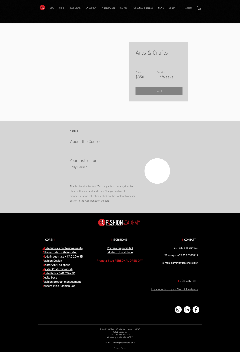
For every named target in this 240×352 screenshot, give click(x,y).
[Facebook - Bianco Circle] (195, 309)
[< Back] (79, 130)
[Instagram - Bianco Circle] (178, 309)
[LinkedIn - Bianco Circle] (187, 309)
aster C (49, 269)
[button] (62, 8)
